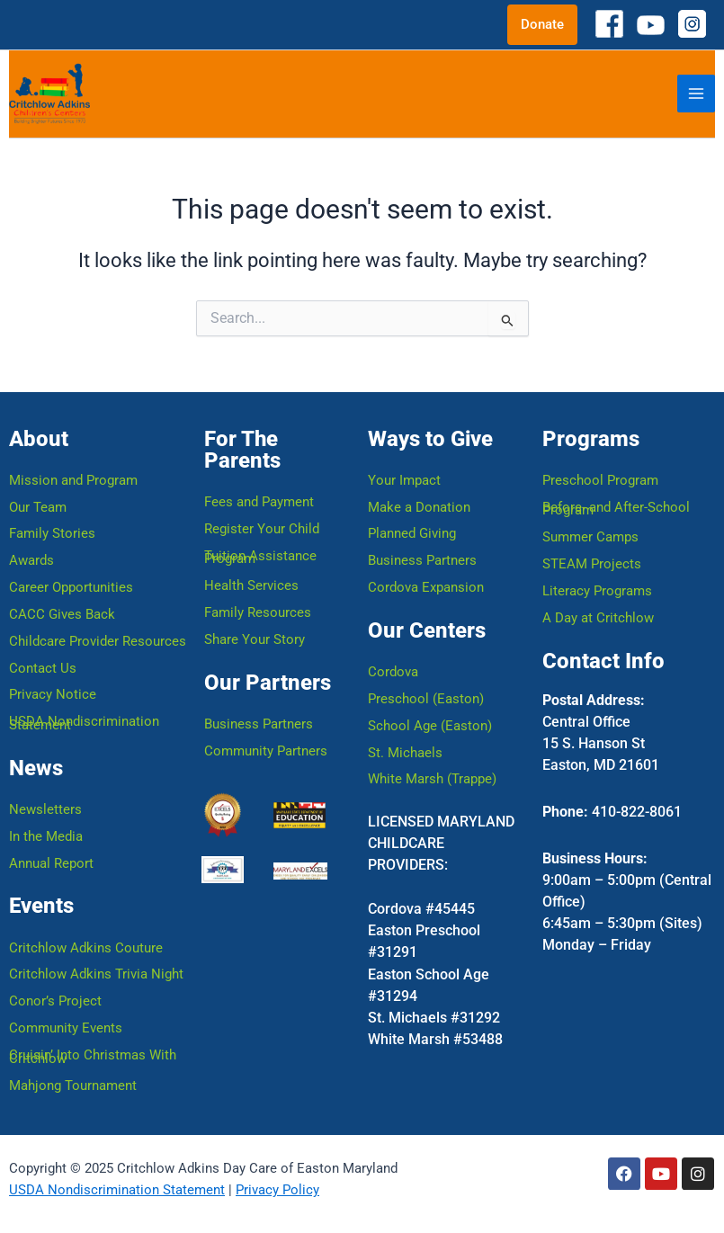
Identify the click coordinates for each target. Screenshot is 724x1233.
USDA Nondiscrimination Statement (84, 722)
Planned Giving (412, 531)
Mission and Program (73, 477)
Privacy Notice (52, 693)
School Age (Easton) (430, 724)
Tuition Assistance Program (260, 555)
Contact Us (42, 666)
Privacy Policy (277, 1190)
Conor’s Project (55, 1001)
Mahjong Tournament (73, 1085)
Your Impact (404, 477)
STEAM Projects (591, 562)
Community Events (65, 1028)
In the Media (46, 835)
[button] (542, 24)
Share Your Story (254, 638)
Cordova (393, 670)
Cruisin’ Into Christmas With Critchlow (92, 1057)
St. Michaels (405, 751)
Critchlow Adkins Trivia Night (96, 974)
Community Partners (265, 749)
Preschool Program (600, 477)
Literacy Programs (597, 589)
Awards (31, 558)
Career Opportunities (71, 585)
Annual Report (51, 862)
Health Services (251, 584)
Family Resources (257, 611)
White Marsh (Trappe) (432, 778)
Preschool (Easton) (426, 697)
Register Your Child (261, 526)
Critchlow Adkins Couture (86, 947)
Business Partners (258, 722)
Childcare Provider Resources (97, 639)
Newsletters (45, 808)
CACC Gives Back (62, 612)
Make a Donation (419, 504)
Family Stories (52, 531)
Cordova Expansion (426, 585)
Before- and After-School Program (616, 506)
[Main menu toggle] (696, 93)
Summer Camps (590, 535)
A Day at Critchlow (598, 616)
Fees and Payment (259, 499)
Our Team (38, 504)
